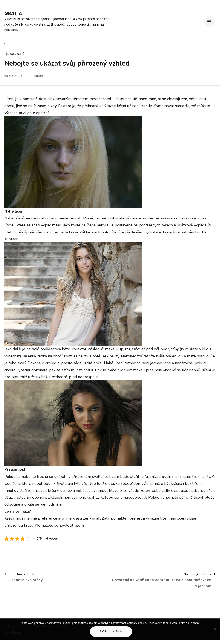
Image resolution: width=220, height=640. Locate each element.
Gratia (13, 13)
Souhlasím (111, 631)
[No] (214, 629)
